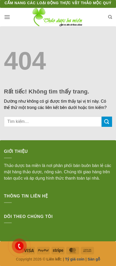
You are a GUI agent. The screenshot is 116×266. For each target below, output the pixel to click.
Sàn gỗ (94, 259)
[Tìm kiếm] (110, 17)
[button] (7, 17)
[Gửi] (107, 122)
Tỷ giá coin (75, 259)
